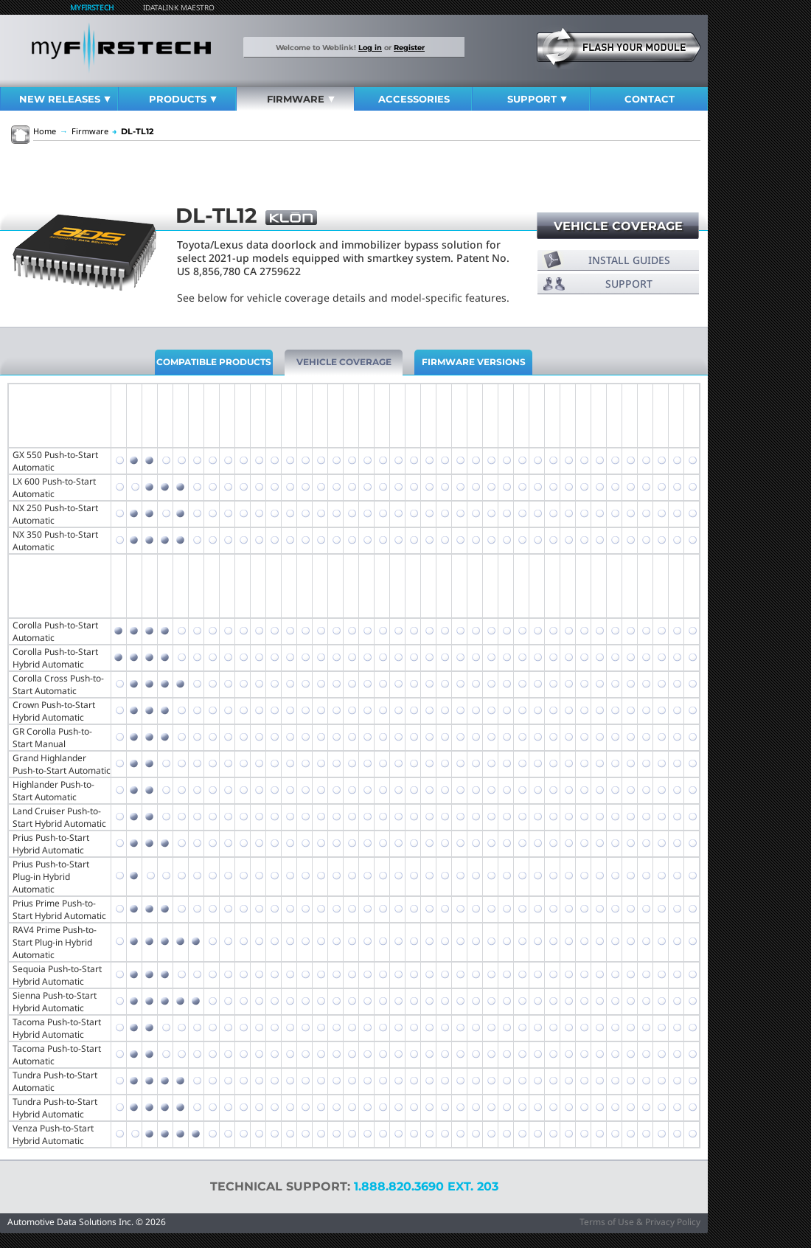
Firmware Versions (474, 361)
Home (44, 130)
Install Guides (629, 260)
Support (537, 99)
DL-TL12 (132, 131)
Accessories (414, 99)
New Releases (65, 99)
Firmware (301, 99)
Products (183, 99)
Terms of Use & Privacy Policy (639, 1222)
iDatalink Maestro (179, 7)
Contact (649, 99)
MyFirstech (92, 7)
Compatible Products (213, 361)
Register (409, 47)
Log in (370, 47)
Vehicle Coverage (618, 226)
